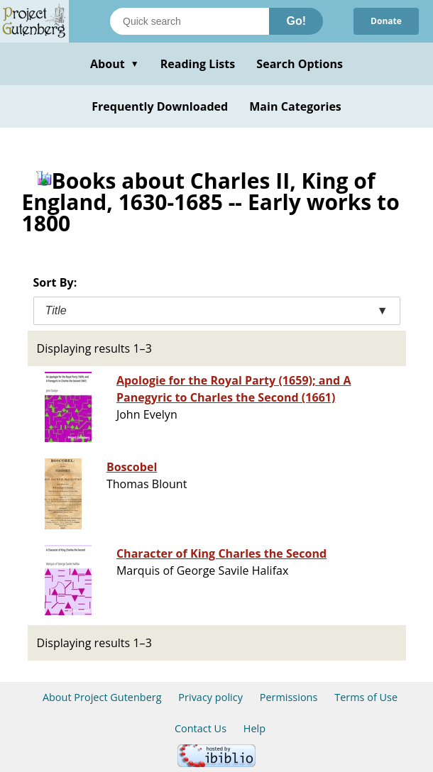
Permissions (289, 697)
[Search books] (189, 21)
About (114, 63)
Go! (296, 21)
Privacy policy (210, 697)
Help (254, 728)
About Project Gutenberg (102, 697)
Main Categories (295, 106)
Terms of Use (366, 697)
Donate (386, 21)
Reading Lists (198, 64)
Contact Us (200, 728)
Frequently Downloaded (160, 106)
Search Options (299, 64)
